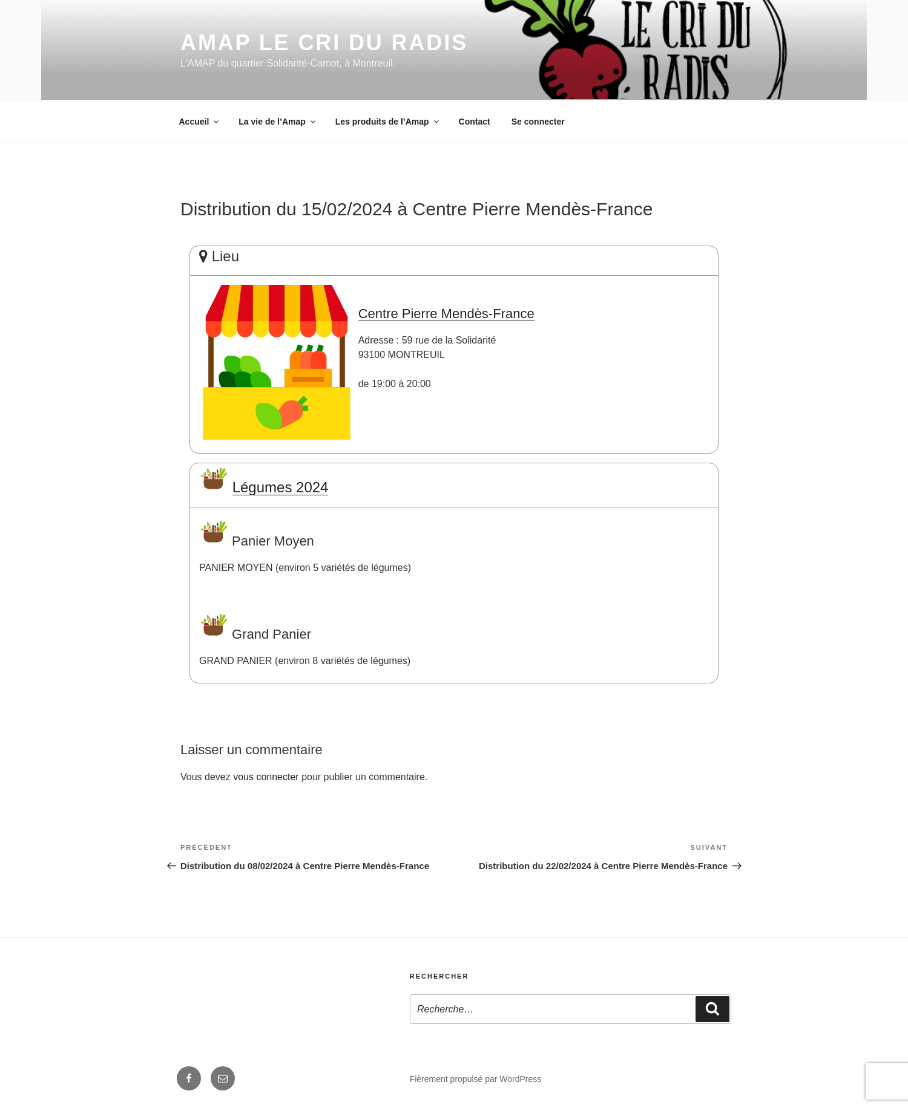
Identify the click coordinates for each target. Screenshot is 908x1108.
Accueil (200, 121)
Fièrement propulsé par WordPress (476, 1079)
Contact (474, 121)
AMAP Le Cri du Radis (324, 42)
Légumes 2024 (280, 487)
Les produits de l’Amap (388, 121)
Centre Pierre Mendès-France (446, 313)
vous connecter (266, 777)
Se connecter (538, 121)
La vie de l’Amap (278, 121)
